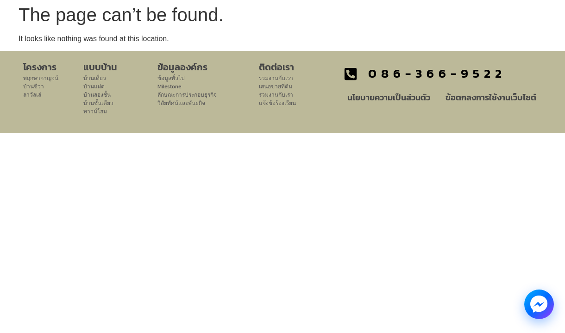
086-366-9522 (437, 73)
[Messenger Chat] (539, 304)
